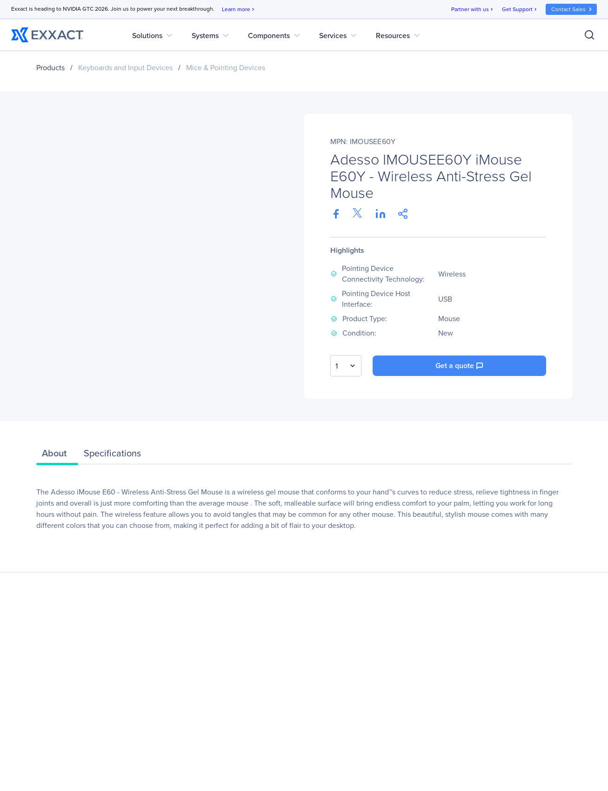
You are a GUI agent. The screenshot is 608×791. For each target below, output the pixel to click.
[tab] (57, 455)
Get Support (520, 9)
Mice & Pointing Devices (225, 67)
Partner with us (472, 9)
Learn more (239, 9)
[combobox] (345, 365)
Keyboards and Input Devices (125, 67)
